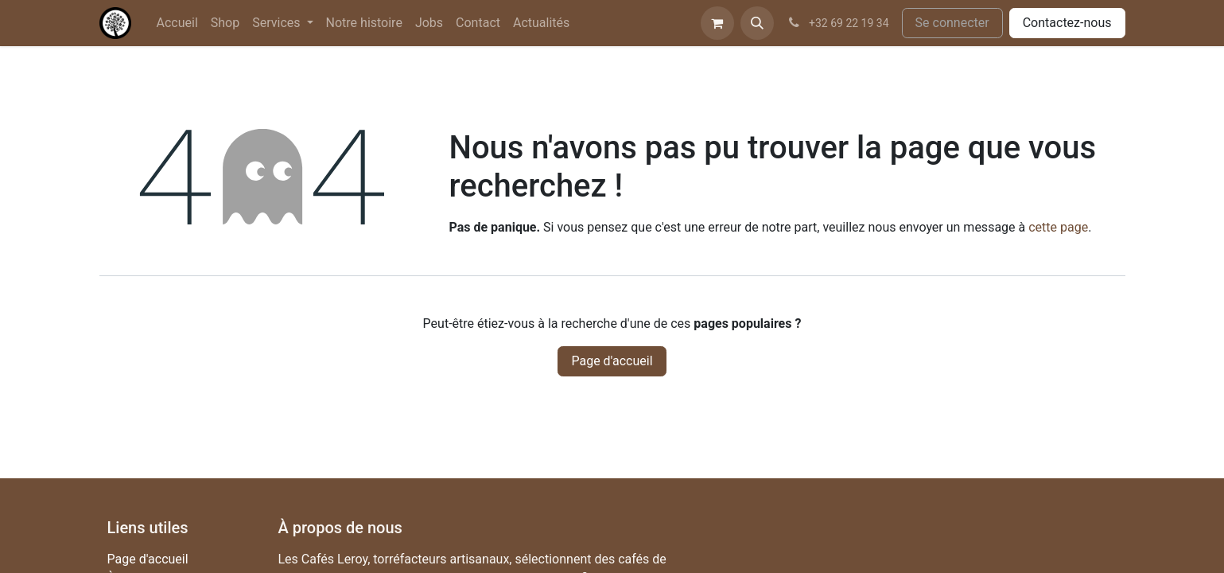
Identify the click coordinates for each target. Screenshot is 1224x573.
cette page (1058, 227)
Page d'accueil (611, 360)
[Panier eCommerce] (717, 23)
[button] (757, 23)
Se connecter (952, 22)
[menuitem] (177, 23)
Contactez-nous (1067, 22)
